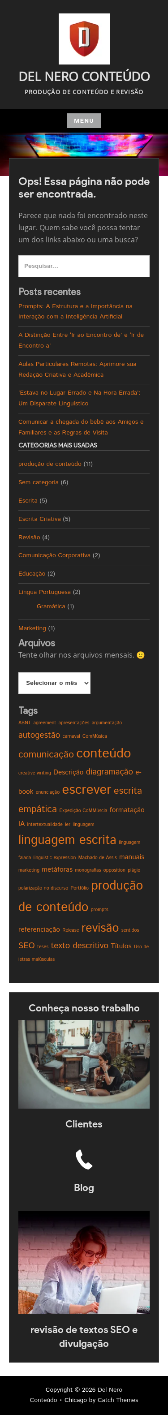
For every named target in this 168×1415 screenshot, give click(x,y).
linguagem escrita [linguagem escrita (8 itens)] (67, 840)
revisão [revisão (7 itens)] (100, 928)
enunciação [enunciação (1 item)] (48, 792)
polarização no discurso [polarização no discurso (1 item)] (43, 888)
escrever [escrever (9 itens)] (86, 790)
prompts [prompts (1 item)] (99, 909)
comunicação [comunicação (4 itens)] (46, 754)
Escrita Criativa (39, 519)
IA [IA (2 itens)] (21, 824)
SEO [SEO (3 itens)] (26, 946)
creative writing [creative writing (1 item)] (34, 773)
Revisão (29, 537)
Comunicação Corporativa (54, 555)
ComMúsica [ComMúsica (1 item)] (94, 736)
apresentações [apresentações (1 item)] (74, 723)
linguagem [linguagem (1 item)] (83, 824)
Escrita (28, 500)
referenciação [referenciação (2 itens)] (39, 930)
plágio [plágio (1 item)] (134, 870)
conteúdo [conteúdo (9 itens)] (103, 753)
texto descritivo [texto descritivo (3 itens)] (79, 946)
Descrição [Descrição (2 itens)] (68, 772)
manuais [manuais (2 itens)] (131, 857)
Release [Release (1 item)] (70, 930)
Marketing (32, 628)
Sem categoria (38, 482)
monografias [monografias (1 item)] (88, 870)
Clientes (84, 1124)
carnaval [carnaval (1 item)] (71, 736)
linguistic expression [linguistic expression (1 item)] (55, 857)
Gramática (51, 606)
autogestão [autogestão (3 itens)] (39, 735)
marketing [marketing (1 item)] (28, 870)
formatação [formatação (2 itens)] (127, 810)
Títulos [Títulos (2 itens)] (121, 946)
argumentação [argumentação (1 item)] (107, 723)
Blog (84, 1188)
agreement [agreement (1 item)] (44, 723)
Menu (84, 120)
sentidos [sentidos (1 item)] (130, 930)
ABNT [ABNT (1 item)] (24, 723)
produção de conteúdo (50, 464)
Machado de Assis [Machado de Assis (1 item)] (97, 857)
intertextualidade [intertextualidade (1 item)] (45, 824)
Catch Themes (118, 1400)
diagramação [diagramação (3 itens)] (109, 772)
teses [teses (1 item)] (42, 947)
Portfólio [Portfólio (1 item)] (79, 888)
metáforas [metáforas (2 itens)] (57, 869)
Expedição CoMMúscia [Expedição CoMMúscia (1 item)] (83, 810)
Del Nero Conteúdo (84, 76)
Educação (31, 573)
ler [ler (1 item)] (67, 824)
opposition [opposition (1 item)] (114, 870)
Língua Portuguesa (44, 592)
